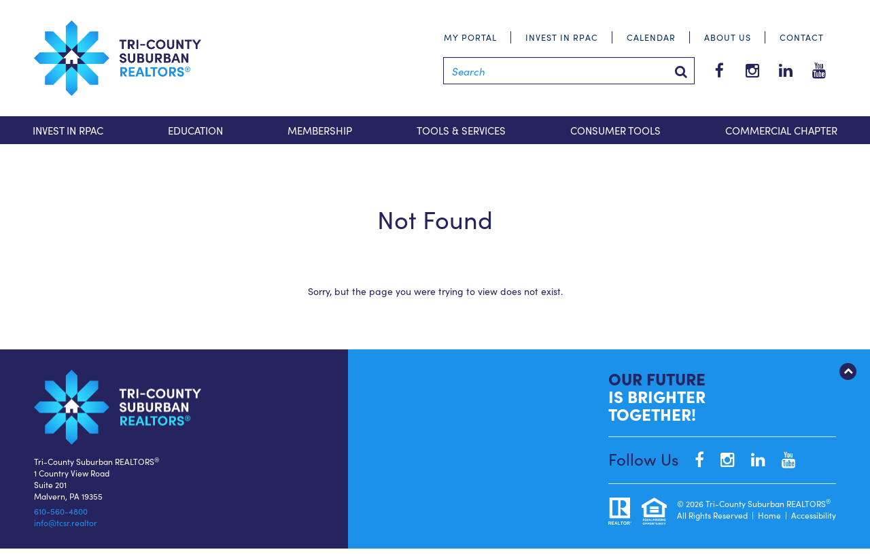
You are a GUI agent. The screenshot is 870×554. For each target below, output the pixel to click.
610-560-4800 (61, 511)
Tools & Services (461, 130)
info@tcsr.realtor (65, 522)
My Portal (470, 37)
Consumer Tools (615, 130)
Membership (320, 130)
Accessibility (813, 515)
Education (195, 130)
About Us (727, 37)
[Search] (569, 70)
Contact (802, 37)
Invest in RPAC (561, 37)
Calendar (651, 37)
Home (769, 515)
